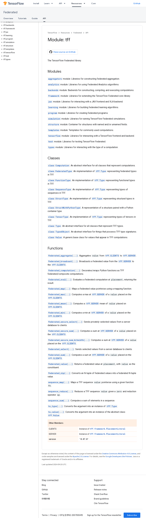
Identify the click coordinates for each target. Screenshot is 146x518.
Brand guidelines (101, 499)
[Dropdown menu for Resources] (85, 3)
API (60, 3)
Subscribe (132, 515)
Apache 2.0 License (81, 456)
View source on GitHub (62, 51)
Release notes (100, 489)
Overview (8, 18)
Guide (35, 18)
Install (36, 3)
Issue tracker (100, 485)
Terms (45, 515)
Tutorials (22, 18)
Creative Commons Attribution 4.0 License (119, 454)
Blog (44, 485)
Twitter (45, 494)
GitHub (136, 3)
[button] (18, 22)
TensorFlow (52, 33)
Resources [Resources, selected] (76, 3)
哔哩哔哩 (46, 499)
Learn (46, 3)
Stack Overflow (101, 494)
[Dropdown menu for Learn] (52, 3)
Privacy (53, 515)
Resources (65, 33)
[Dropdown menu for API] (65, 3)
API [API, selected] (44, 18)
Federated (10, 12)
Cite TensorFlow (101, 503)
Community (96, 3)
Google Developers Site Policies (119, 456)
